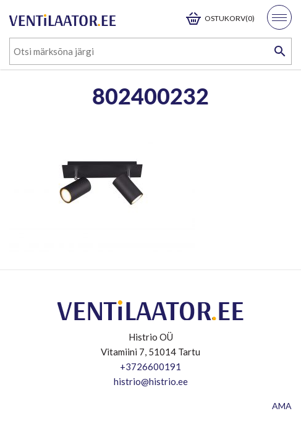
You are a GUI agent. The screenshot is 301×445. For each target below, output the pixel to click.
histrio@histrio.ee (151, 381)
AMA (282, 405)
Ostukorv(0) (230, 18)
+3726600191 (150, 366)
